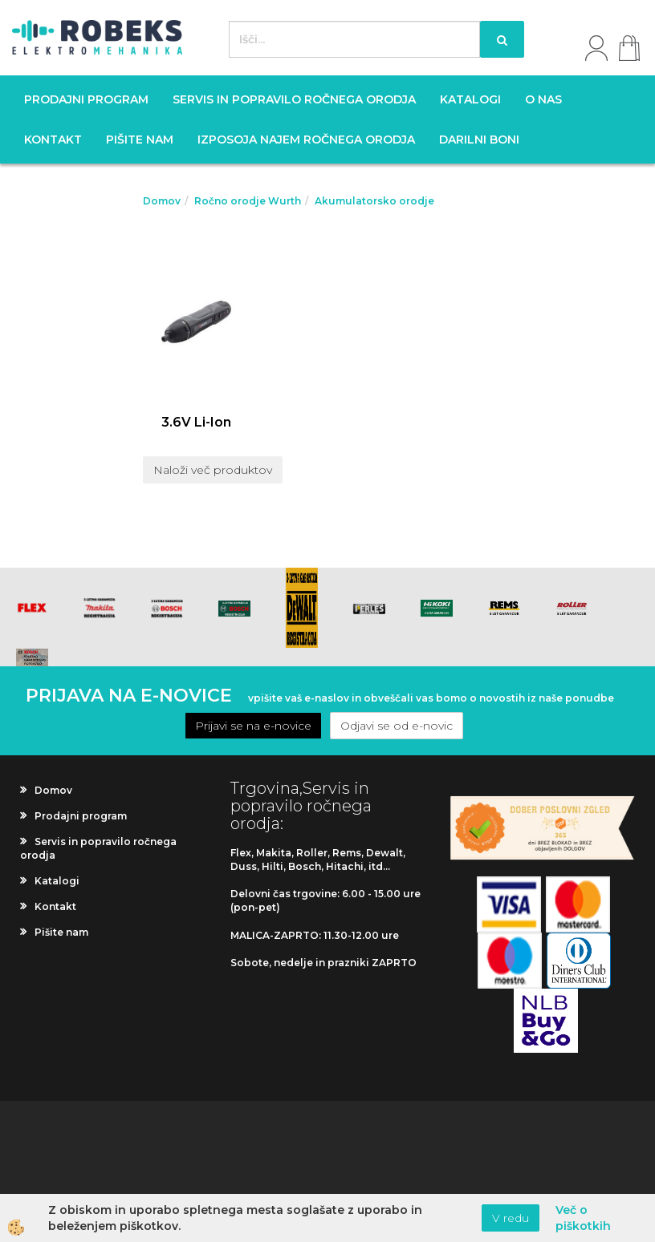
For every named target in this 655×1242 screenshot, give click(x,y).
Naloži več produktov (212, 470)
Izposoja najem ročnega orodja (306, 139)
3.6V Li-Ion (196, 422)
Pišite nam (139, 139)
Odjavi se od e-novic (396, 725)
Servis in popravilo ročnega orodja (294, 99)
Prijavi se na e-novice (253, 725)
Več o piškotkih (583, 1218)
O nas (543, 99)
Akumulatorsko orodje (374, 201)
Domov (162, 201)
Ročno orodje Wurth (247, 201)
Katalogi (470, 99)
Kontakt (53, 139)
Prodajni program (86, 99)
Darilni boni (479, 139)
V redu (510, 1218)
